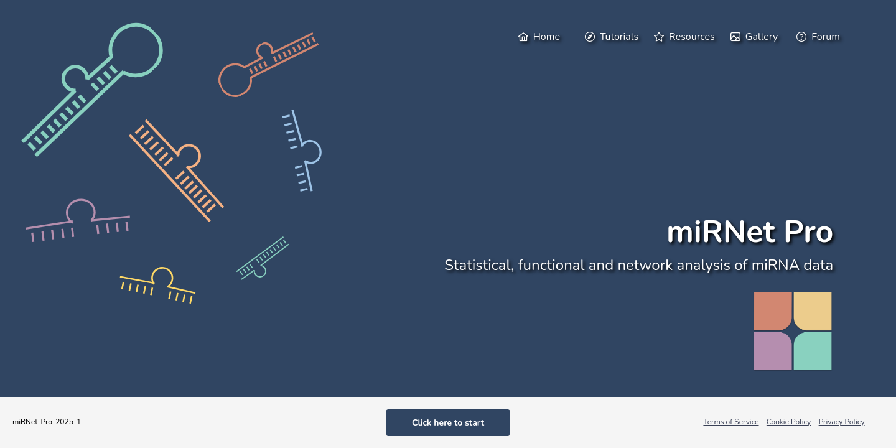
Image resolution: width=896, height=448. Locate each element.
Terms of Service (730, 422)
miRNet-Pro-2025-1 (46, 422)
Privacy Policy (842, 422)
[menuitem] (543, 36)
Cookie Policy (789, 422)
